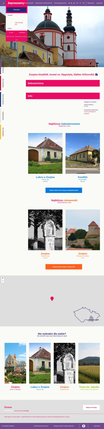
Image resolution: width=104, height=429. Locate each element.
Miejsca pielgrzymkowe (15, 3)
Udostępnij (22, 32)
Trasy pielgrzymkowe (60, 3)
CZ (74, 3)
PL (80, 3)
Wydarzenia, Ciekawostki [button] (43, 3)
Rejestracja (90, 3)
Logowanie (99, 3)
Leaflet (92, 325)
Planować (17, 9)
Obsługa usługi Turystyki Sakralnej (64, 426)
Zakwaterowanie (29, 3)
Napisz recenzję (91, 407)
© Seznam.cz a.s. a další (99, 325)
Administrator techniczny (41, 426)
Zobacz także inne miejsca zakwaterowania (63, 190)
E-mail (11, 32)
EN (77, 3)
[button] (52, 299)
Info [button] (70, 3)
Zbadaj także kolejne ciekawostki (64, 267)
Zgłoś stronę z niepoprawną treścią (16, 36)
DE (83, 3)
